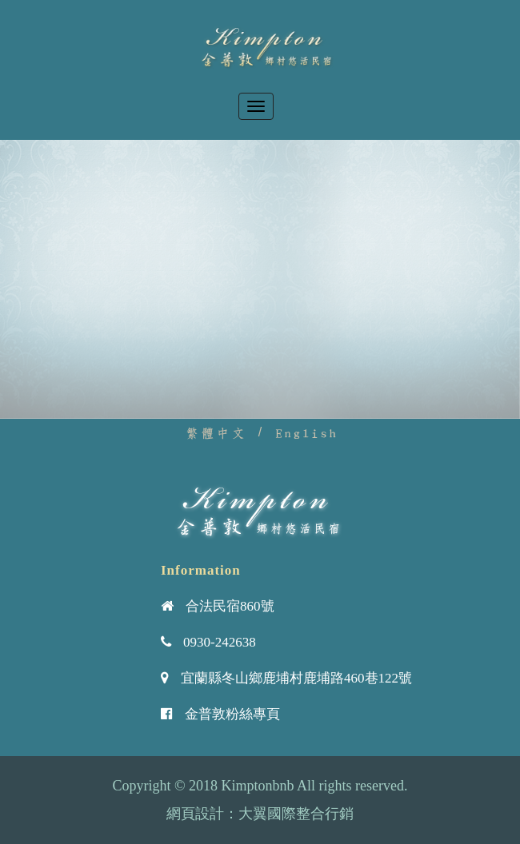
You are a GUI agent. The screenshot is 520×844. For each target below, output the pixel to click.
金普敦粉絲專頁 (232, 714)
